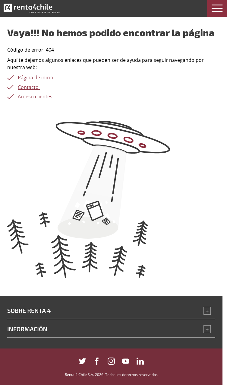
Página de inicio (35, 77)
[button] (217, 8)
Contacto (29, 87)
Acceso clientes (35, 96)
